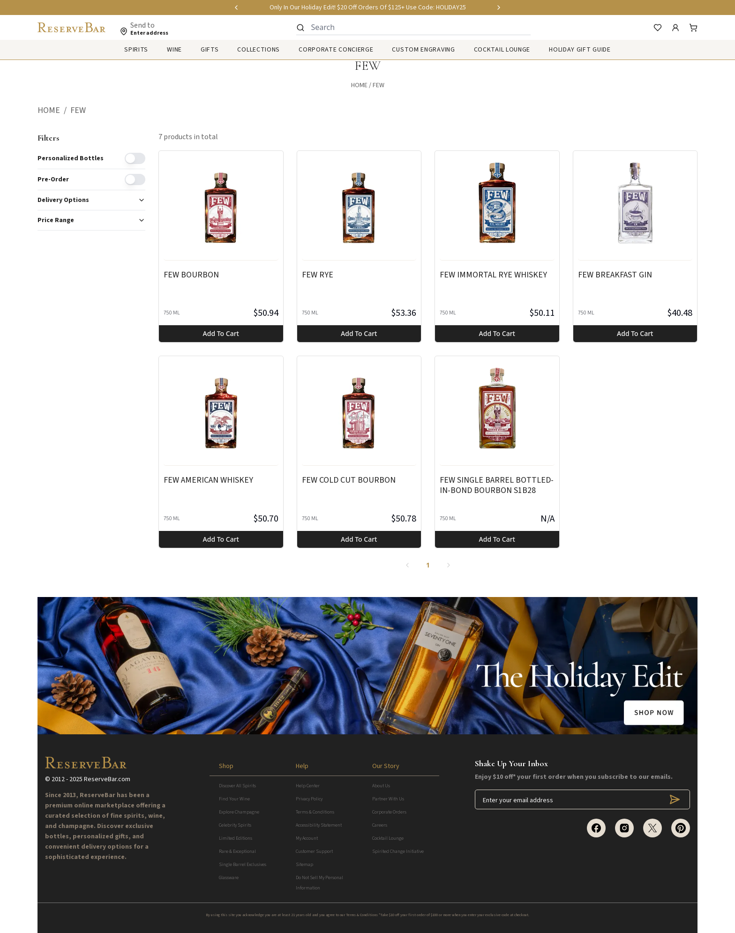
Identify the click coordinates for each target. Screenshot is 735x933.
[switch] (135, 158)
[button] (54, 110)
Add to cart (221, 333)
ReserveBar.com (107, 779)
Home (359, 85)
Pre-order (53, 179)
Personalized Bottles (71, 158)
